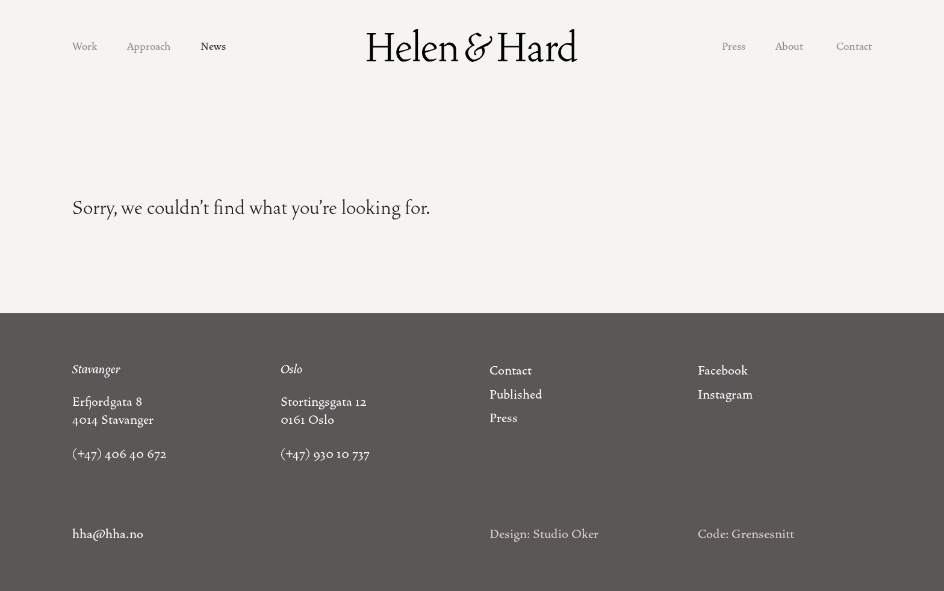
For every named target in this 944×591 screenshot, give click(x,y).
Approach (148, 46)
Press (733, 46)
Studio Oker (565, 534)
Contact (854, 46)
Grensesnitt (762, 534)
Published (515, 394)
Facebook (723, 370)
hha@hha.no (107, 534)
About (789, 46)
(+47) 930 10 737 (325, 454)
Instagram (725, 394)
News (213, 46)
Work (84, 46)
